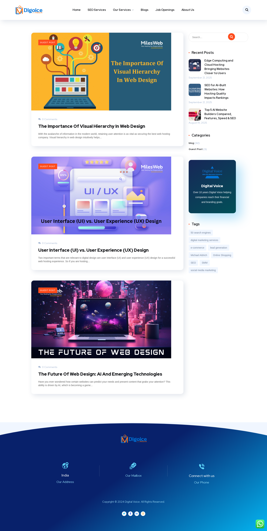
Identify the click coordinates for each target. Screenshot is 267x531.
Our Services (122, 10)
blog (191, 142)
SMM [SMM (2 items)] (205, 262)
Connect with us (202, 475)
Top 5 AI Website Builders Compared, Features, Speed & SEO (220, 114)
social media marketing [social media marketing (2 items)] (203, 270)
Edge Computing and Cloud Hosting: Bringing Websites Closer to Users (218, 67)
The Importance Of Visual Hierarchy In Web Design (91, 126)
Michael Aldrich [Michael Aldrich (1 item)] (199, 255)
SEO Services (97, 10)
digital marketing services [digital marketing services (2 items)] (204, 240)
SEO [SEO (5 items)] (193, 262)
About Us (187, 10)
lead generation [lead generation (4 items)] (218, 247)
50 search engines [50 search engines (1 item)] (201, 232)
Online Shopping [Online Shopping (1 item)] (222, 255)
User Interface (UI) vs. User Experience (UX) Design (93, 250)
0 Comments (47, 119)
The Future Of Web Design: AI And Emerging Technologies (100, 374)
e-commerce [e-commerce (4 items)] (197, 247)
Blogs (144, 10)
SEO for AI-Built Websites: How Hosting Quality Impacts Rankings (216, 91)
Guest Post (47, 42)
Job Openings (165, 10)
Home (77, 10)
